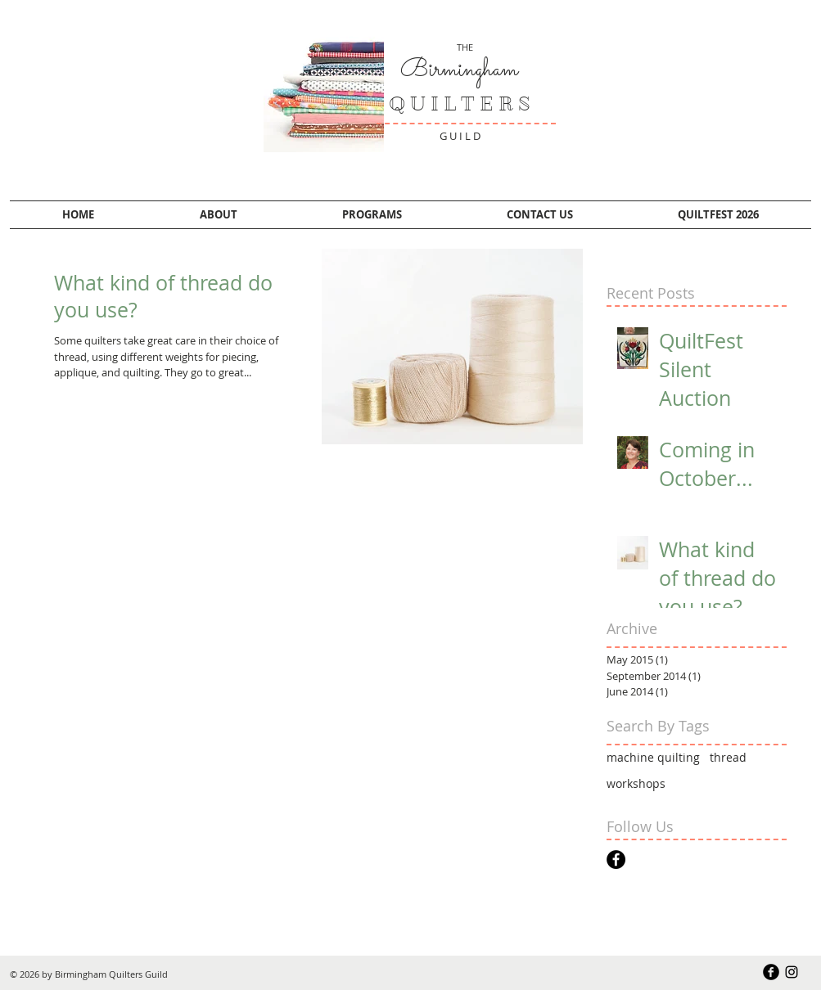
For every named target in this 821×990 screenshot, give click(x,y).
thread (728, 757)
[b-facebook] (771, 972)
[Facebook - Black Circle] (616, 859)
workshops (636, 783)
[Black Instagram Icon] (791, 972)
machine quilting (653, 757)
